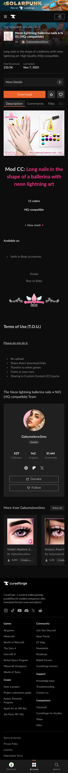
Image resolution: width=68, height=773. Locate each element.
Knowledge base (45, 681)
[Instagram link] (6, 610)
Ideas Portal (42, 636)
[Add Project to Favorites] (51, 94)
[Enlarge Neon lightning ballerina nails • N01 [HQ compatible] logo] (8, 36)
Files (51, 103)
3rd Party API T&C (14, 714)
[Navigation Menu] (5, 16)
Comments (35, 103)
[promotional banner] (34, 5)
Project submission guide (17, 693)
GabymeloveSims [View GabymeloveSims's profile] (34, 436)
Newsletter (42, 648)
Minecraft (9, 636)
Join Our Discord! (46, 630)
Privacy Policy (11, 744)
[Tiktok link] (13, 610)
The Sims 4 (11, 27)
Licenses (8, 750)
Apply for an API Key (15, 708)
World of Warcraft (14, 642)
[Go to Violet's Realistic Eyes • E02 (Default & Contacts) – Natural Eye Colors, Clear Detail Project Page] (20, 540)
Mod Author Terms (13, 756)
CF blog (40, 642)
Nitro (39, 725)
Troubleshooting (45, 687)
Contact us (42, 693)
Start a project (12, 687)
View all (57, 508)
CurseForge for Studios (49, 713)
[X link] (33, 610)
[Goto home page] (13, 16)
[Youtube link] (19, 610)
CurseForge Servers (47, 666)
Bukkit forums (44, 660)
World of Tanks (12, 672)
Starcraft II (10, 654)
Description (14, 103)
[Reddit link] (40, 610)
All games (9, 630)
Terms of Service (12, 738)
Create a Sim (31, 27)
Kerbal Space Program (16, 660)
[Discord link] (26, 610)
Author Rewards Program (13, 701)
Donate (33, 479)
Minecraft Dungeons (15, 666)
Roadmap (41, 654)
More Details (34, 82)
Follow (34, 487)
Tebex (39, 719)
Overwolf (41, 707)
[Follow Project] (60, 94)
